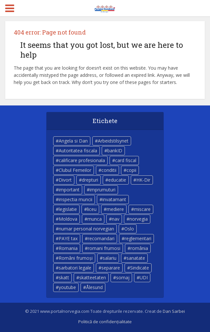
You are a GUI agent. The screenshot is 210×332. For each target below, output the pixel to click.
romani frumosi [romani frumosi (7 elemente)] (104, 248)
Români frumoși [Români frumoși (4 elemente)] (76, 258)
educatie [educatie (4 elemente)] (117, 180)
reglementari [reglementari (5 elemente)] (138, 238)
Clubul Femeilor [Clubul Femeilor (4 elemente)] (75, 170)
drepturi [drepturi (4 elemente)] (90, 180)
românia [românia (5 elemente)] (139, 248)
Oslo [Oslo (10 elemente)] (129, 229)
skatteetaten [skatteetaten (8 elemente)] (92, 277)
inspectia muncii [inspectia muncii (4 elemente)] (75, 199)
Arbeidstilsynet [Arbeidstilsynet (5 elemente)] (113, 141)
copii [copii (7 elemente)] (131, 170)
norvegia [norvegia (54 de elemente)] (138, 219)
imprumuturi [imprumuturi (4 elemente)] (102, 190)
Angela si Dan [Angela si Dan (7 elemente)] (73, 141)
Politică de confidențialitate (105, 322)
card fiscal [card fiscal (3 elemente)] (125, 160)
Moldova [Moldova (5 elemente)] (68, 219)
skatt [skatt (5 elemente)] (64, 277)
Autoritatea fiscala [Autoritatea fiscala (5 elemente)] (78, 150)
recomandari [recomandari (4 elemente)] (101, 238)
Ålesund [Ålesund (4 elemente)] (94, 287)
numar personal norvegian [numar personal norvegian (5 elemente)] (86, 229)
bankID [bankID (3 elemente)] (114, 150)
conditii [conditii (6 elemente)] (108, 170)
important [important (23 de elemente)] (69, 190)
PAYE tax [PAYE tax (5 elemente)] (68, 238)
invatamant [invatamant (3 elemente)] (114, 199)
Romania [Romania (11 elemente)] (68, 248)
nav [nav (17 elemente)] (115, 219)
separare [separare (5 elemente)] (110, 268)
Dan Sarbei (174, 311)
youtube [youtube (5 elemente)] (67, 287)
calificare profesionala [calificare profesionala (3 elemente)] (82, 160)
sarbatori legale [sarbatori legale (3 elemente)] (75, 268)
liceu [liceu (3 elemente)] (92, 209)
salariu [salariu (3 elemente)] (109, 258)
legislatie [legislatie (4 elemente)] (68, 209)
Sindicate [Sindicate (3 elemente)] (139, 268)
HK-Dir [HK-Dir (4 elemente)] (143, 180)
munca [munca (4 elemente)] (94, 219)
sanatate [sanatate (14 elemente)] (136, 258)
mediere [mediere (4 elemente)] (115, 209)
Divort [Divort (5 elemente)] (65, 180)
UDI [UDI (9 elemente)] (144, 277)
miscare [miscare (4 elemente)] (142, 209)
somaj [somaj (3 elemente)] (122, 277)
